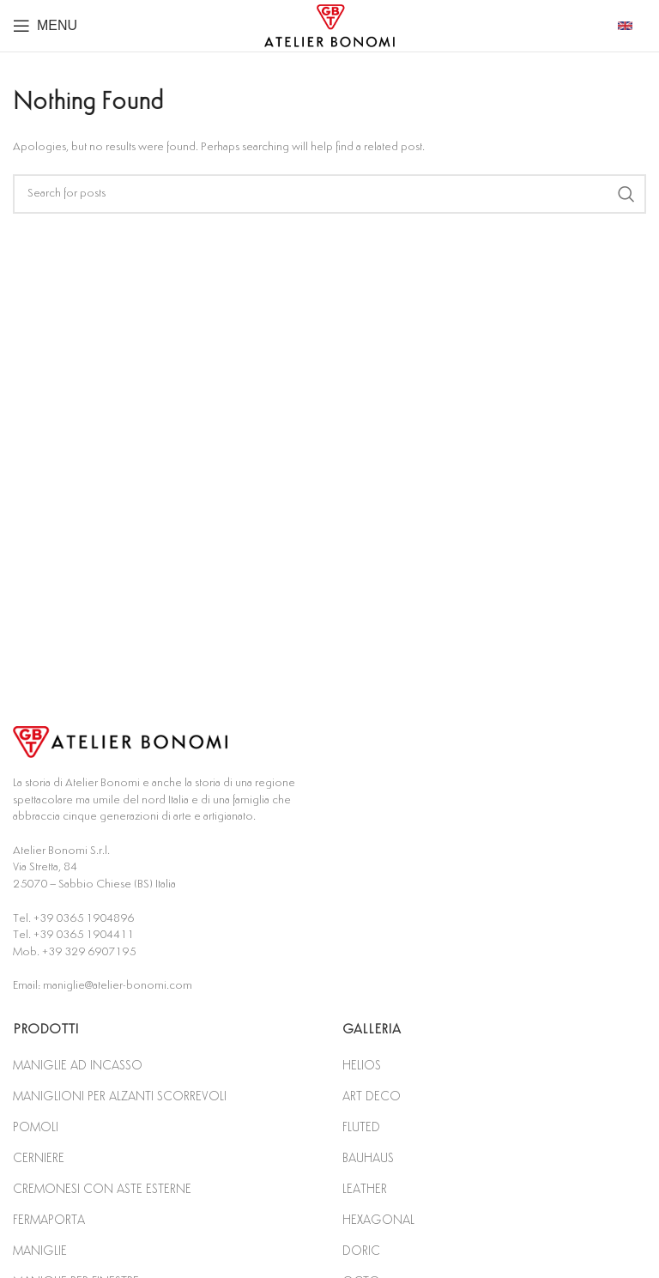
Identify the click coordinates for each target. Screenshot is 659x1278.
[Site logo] (329, 25)
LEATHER (364, 1189)
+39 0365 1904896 (83, 918)
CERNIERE (38, 1158)
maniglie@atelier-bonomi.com (117, 985)
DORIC (361, 1251)
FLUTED (361, 1127)
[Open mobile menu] (45, 26)
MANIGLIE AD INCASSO (77, 1065)
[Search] (329, 194)
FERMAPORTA (49, 1220)
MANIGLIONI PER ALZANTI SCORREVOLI (120, 1096)
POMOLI (35, 1127)
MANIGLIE (40, 1251)
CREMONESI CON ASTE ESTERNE (102, 1189)
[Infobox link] (632, 25)
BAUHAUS (368, 1158)
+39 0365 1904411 (83, 935)
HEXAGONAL (378, 1220)
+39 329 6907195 (89, 952)
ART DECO (371, 1096)
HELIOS (361, 1065)
